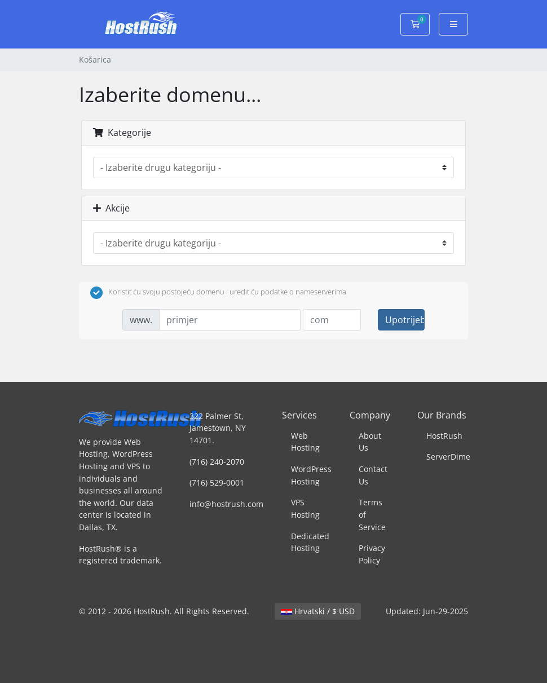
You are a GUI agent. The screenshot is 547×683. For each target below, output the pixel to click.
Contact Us (373, 475)
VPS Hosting (305, 508)
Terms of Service (372, 514)
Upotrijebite (405, 320)
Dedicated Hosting (310, 542)
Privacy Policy (372, 554)
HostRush (444, 435)
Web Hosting (305, 441)
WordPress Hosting (311, 475)
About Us (370, 441)
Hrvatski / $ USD (318, 611)
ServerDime (448, 456)
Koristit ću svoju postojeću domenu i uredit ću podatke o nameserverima (218, 293)
